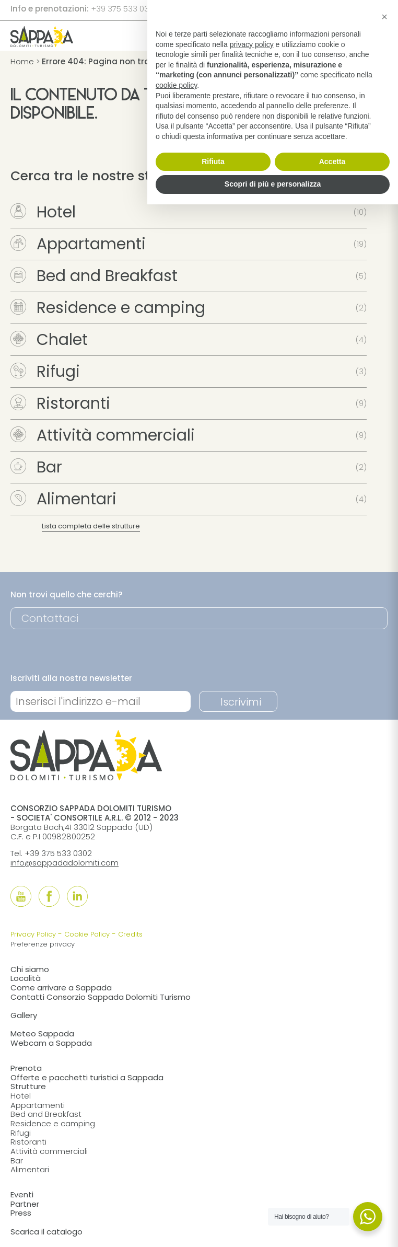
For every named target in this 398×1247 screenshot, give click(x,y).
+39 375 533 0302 (124, 8)
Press (20, 1212)
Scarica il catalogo (46, 1231)
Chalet (49, 340)
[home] (41, 43)
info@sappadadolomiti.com (64, 862)
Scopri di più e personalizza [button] (273, 184)
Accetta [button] (332, 161)
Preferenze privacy (42, 944)
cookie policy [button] (176, 85)
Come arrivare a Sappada (61, 987)
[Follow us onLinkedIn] (77, 896)
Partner (24, 1203)
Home (22, 61)
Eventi (21, 1194)
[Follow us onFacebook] (49, 896)
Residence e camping (107, 308)
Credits (130, 934)
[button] (384, 16)
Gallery (23, 1015)
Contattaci (49, 618)
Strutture (28, 1086)
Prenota (26, 1068)
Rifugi (45, 372)
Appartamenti (78, 244)
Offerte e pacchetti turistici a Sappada (86, 1077)
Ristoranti (60, 403)
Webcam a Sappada (51, 1042)
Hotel (43, 212)
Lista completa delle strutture (91, 526)
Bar (36, 467)
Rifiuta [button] (213, 161)
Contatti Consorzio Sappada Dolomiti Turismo (100, 996)
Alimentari (63, 499)
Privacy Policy (33, 934)
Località (25, 978)
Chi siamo (29, 969)
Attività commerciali (102, 435)
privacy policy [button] (252, 44)
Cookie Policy (87, 934)
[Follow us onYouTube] (20, 896)
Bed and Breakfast (94, 276)
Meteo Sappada (42, 1033)
